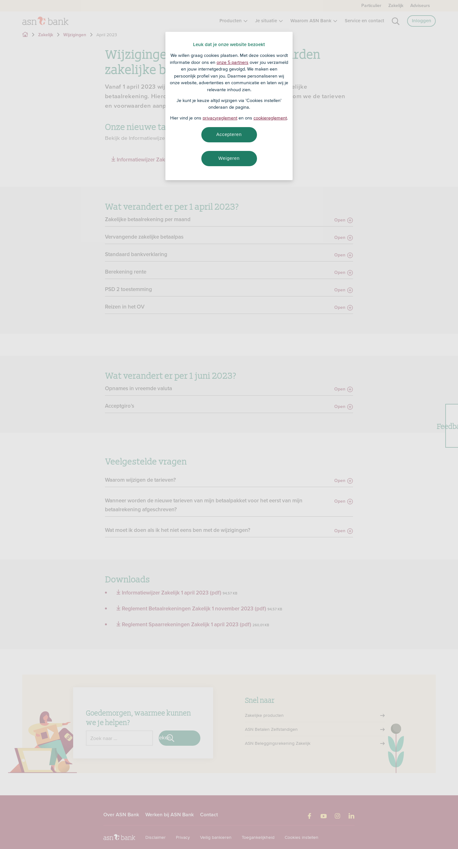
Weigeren (228, 158)
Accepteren (229, 134)
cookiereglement (270, 117)
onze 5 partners (232, 62)
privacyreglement (220, 117)
